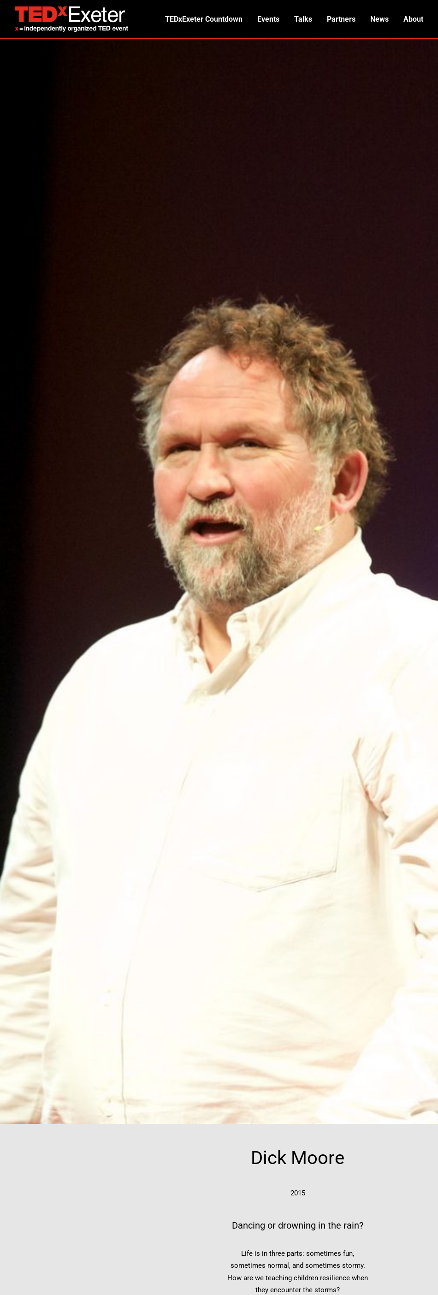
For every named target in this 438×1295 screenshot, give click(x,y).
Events (268, 19)
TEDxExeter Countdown (204, 19)
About (413, 19)
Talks (303, 19)
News (379, 19)
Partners (341, 19)
